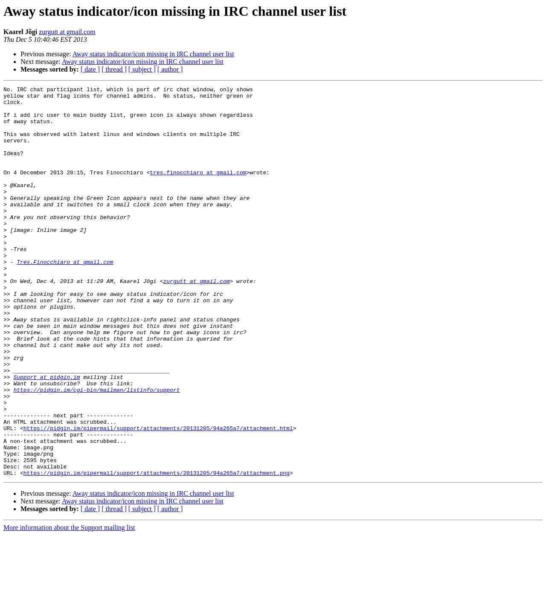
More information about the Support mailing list (69, 605)
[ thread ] (114, 69)
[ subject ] (142, 69)
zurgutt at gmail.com (67, 31)
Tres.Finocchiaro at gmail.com (65, 297)
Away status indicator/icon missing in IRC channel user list (153, 54)
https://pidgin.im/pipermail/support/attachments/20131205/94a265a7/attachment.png (156, 551)
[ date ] (90, 69)
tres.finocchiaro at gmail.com (198, 190)
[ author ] (170, 69)
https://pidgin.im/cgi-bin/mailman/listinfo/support (96, 451)
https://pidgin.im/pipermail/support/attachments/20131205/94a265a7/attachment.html (158, 497)
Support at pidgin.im (46, 436)
